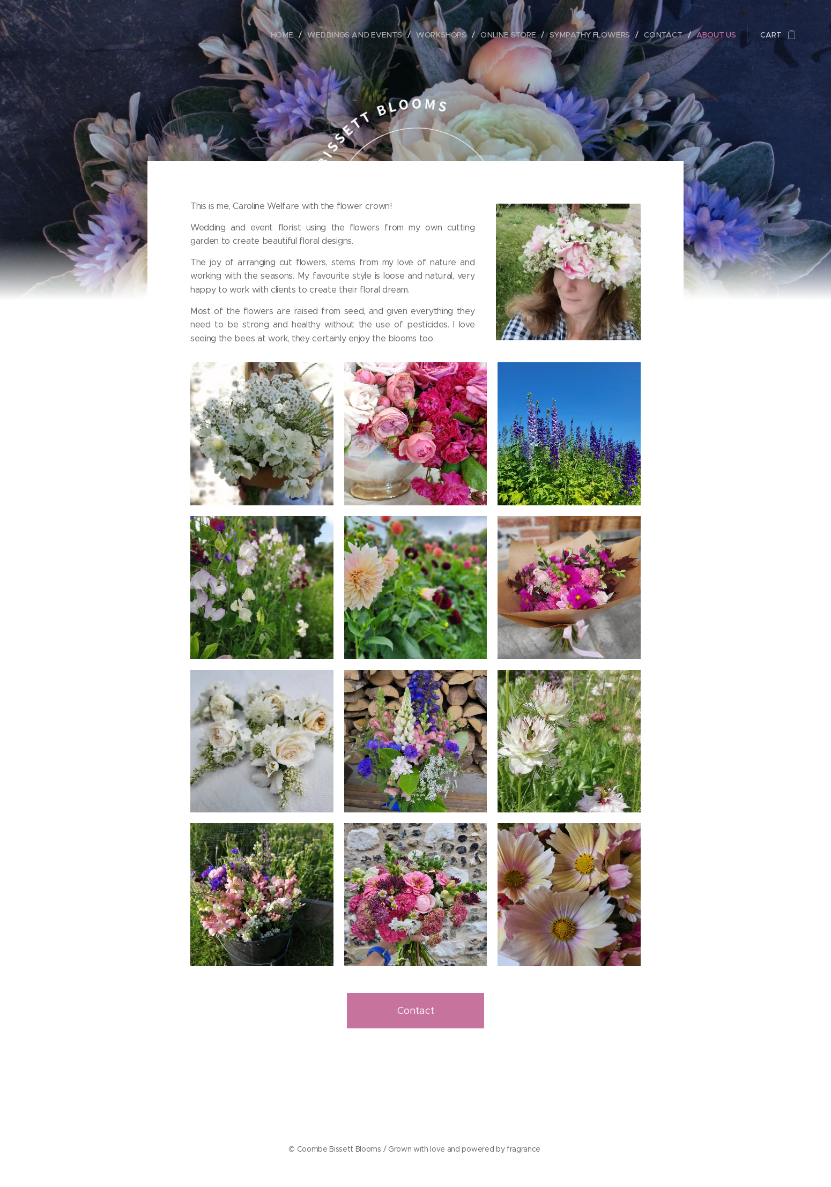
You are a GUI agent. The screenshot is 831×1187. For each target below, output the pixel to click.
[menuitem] (289, 34)
